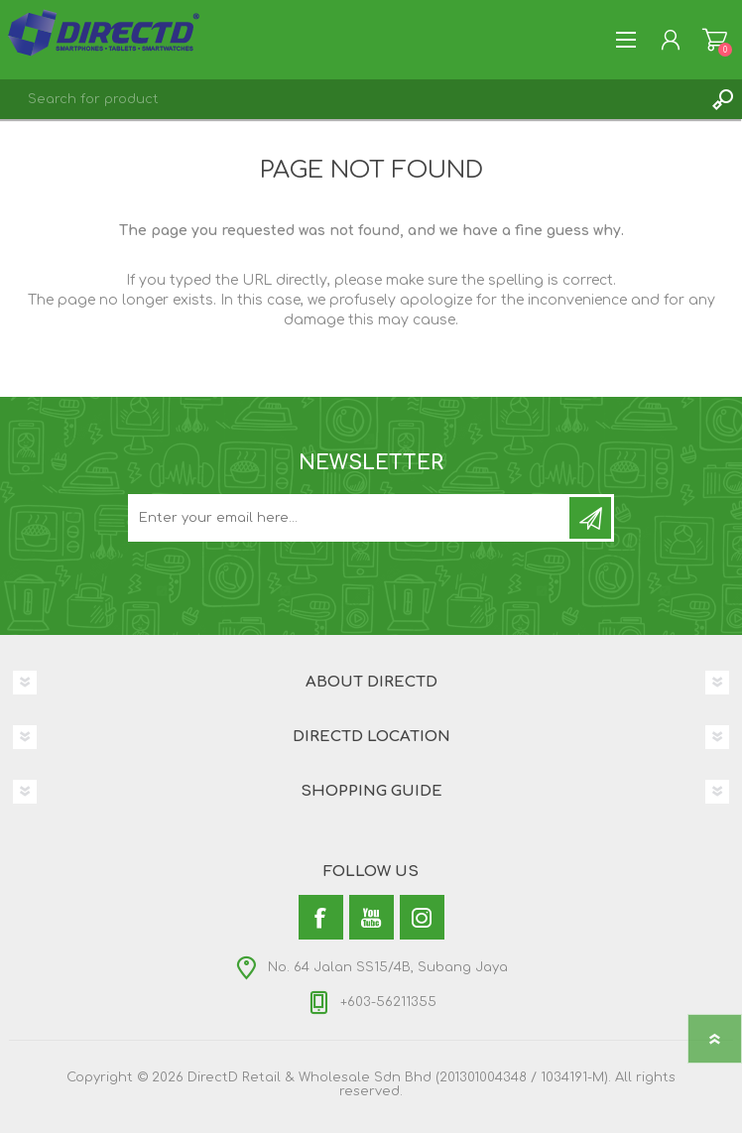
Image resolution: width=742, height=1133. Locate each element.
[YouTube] (371, 917)
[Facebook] (321, 917)
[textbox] (351, 99)
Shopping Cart (714, 40)
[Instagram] (422, 917)
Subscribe (590, 518)
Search (722, 99)
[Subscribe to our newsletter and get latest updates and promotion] (350, 518)
